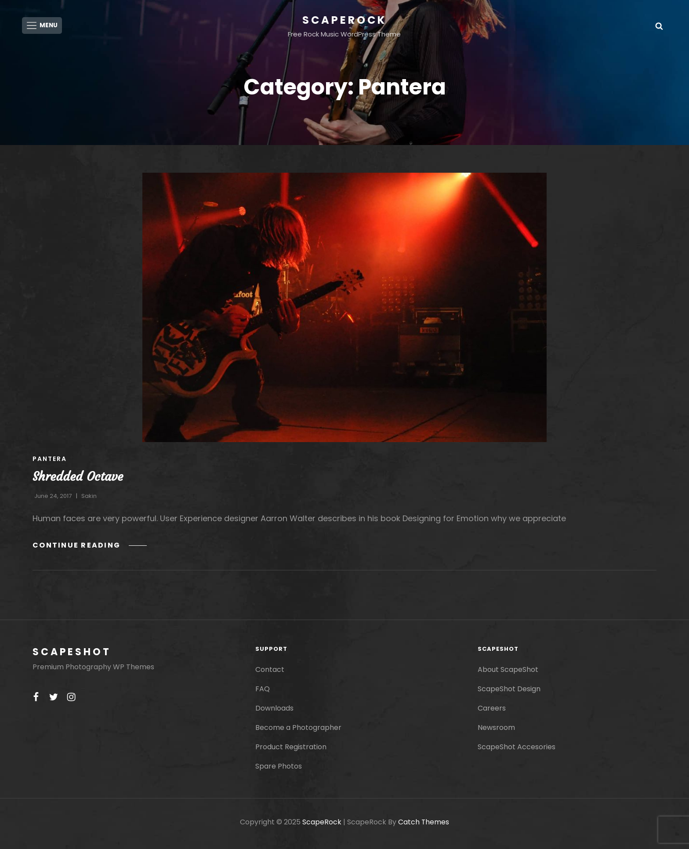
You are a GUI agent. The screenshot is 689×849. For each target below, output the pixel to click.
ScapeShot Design (509, 692)
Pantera (50, 461)
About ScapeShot (508, 673)
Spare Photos (278, 769)
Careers (492, 711)
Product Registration (290, 750)
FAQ (262, 692)
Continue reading (90, 548)
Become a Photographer (298, 731)
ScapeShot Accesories (516, 750)
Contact (269, 673)
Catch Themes (424, 825)
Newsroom (496, 731)
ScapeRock (344, 20)
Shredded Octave (78, 479)
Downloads (274, 711)
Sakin (89, 499)
